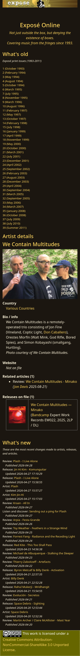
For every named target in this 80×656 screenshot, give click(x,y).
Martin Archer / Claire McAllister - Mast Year (41, 620)
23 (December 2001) (16, 161)
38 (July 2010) (11, 223)
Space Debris (19, 612)
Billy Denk (17, 578)
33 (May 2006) (12, 202)
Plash (14, 486)
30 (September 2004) (16, 190)
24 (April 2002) (12, 165)
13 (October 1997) (14, 119)
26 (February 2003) (15, 173)
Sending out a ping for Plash (47, 511)
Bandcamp (40, 415)
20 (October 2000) (14, 148)
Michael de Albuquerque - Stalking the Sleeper (43, 553)
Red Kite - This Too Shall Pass (33, 545)
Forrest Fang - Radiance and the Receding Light (44, 536)
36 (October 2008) (14, 215)
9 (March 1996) (12, 102)
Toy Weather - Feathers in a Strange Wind (40, 528)
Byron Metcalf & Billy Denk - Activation (39, 570)
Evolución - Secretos (26, 595)
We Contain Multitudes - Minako (51, 381)
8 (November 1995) (15, 98)
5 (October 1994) (13, 85)
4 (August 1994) (13, 81)
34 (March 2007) (13, 207)
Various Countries (20, 308)
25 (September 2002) (16, 169)
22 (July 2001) (11, 156)
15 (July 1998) (11, 127)
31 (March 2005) (13, 194)
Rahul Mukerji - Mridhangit (31, 587)
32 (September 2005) (16, 198)
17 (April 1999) (12, 135)
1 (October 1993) (13, 68)
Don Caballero (55, 332)
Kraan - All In (21, 503)
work (34, 633)
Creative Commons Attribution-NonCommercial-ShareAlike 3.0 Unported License (36, 644)
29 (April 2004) (12, 186)
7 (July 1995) (11, 94)
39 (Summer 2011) (14, 228)
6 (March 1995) (12, 89)
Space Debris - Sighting (29, 603)
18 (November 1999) (16, 139)
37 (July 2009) (11, 219)
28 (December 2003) (16, 181)
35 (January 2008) (14, 211)
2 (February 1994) (14, 72)
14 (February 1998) (15, 123)
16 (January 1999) (14, 131)
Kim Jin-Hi (17, 495)
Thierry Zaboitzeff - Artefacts (32, 562)
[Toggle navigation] (14, 13)
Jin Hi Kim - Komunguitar (30, 469)
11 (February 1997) (15, 110)
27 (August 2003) (14, 177)
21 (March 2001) (13, 152)
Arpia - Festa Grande (26, 520)
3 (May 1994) (11, 77)
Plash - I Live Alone (25, 461)
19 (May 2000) (12, 144)
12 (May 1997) (12, 114)
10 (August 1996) (14, 106)
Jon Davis (21, 386)
